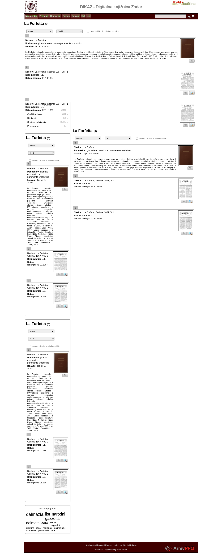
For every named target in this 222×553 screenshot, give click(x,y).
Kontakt (75, 16)
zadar (53, 522)
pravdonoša (43, 530)
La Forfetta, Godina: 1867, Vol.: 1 (51, 71)
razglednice (56, 525)
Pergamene (33, 126)
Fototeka (31, 110)
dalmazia (35, 514)
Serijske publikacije (37, 122)
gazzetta (52, 518)
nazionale (48, 528)
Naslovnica (31, 16)
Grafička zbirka (34, 114)
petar (53, 530)
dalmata (33, 523)
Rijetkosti (32, 118)
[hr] (83, 16)
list (47, 514)
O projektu (55, 16)
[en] (89, 16)
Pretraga (43, 16)
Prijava (133, 545)
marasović (31, 530)
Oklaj (38, 528)
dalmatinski (60, 528)
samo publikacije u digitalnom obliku (105, 31)
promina (30, 528)
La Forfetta (40, 40)
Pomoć (66, 16)
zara (44, 523)
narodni (58, 514)
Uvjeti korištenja (121, 545)
